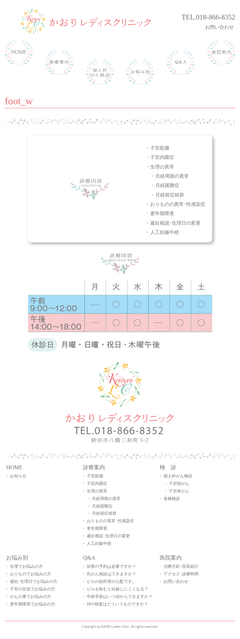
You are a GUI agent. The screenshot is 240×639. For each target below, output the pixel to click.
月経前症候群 (169, 194)
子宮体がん (179, 491)
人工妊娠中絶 (164, 232)
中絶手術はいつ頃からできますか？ (120, 596)
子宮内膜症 (162, 157)
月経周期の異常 (172, 176)
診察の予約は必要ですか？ (111, 566)
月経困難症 (167, 185)
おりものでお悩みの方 (30, 574)
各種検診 (172, 499)
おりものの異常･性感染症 (177, 204)
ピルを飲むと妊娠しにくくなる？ (117, 589)
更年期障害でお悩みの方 (32, 604)
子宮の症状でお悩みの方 (32, 589)
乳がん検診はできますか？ (111, 574)
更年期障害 (162, 213)
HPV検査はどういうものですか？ (117, 604)
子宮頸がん (179, 483)
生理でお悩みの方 (26, 566)
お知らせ (18, 476)
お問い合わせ (220, 27)
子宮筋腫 (159, 148)
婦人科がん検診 (178, 476)
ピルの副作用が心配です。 (111, 581)
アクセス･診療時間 (181, 574)
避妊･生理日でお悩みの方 (33, 581)
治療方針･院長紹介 (181, 566)
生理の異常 (162, 166)
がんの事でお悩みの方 (30, 596)
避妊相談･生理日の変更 (175, 223)
